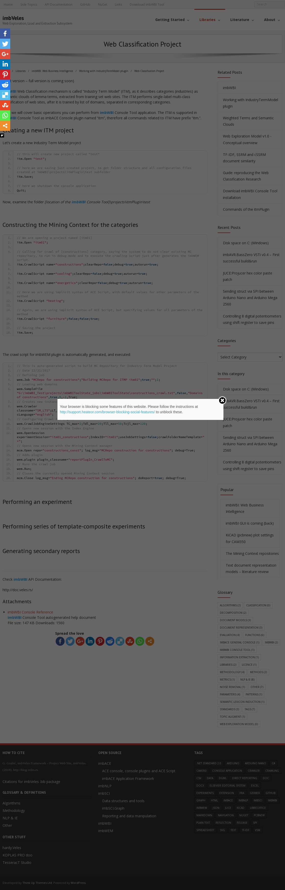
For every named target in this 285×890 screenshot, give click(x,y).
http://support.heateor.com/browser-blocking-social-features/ (107, 412)
